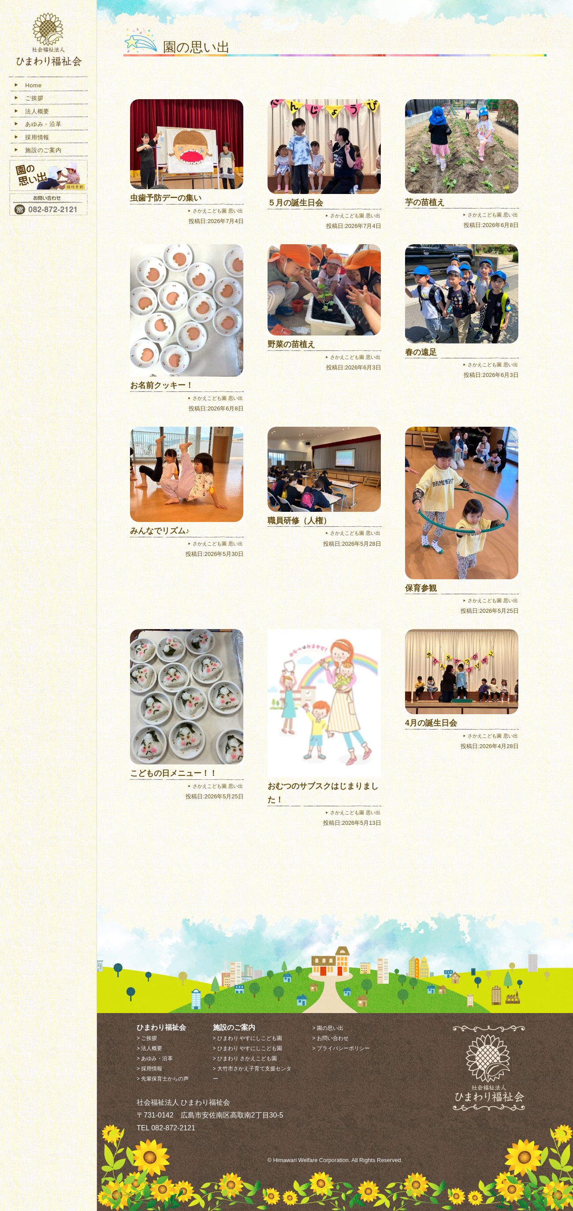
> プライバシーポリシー (340, 1048)
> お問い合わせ (330, 1038)
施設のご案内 (37, 151)
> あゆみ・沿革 (155, 1058)
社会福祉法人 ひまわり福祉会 (48, 41)
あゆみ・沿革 (37, 125)
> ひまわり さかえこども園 (245, 1058)
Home (27, 85)
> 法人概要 (149, 1048)
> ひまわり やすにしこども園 (248, 1038)
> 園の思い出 (327, 1028)
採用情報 (31, 137)
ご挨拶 (28, 99)
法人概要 (31, 111)
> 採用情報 (149, 1069)
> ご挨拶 (147, 1038)
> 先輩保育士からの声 (163, 1079)
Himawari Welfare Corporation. (311, 1160)
